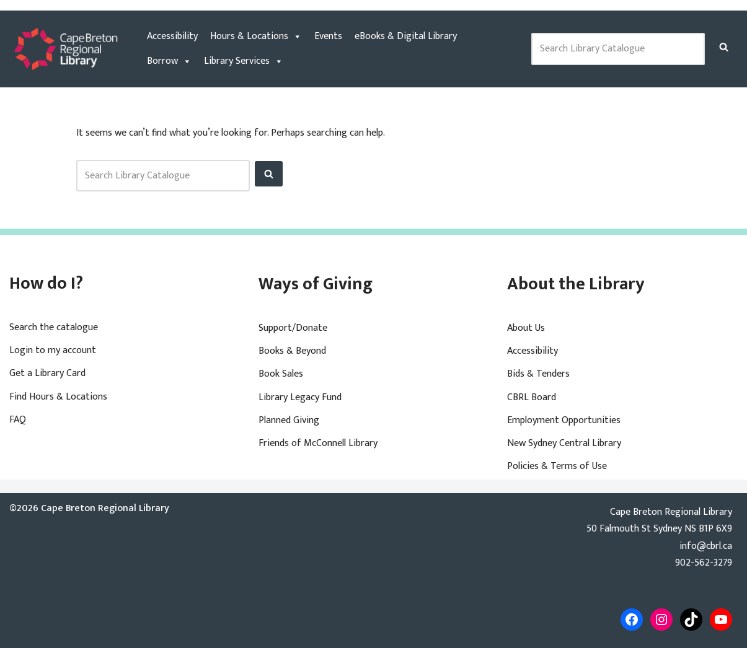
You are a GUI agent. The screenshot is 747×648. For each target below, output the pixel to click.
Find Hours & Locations (58, 396)
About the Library (576, 284)
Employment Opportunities (564, 420)
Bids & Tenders (538, 374)
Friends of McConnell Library (318, 443)
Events (328, 36)
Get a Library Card (47, 373)
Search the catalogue (53, 327)
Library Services (243, 61)
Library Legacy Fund (300, 397)
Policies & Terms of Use (557, 466)
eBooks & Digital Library (406, 36)
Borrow (169, 61)
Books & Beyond (292, 351)
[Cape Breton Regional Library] (65, 49)
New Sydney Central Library (564, 443)
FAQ (17, 419)
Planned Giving (289, 420)
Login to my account (52, 350)
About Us (526, 328)
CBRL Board (531, 397)
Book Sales (281, 374)
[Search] (724, 46)
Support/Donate (293, 328)
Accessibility (172, 36)
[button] (723, 46)
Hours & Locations (256, 36)
